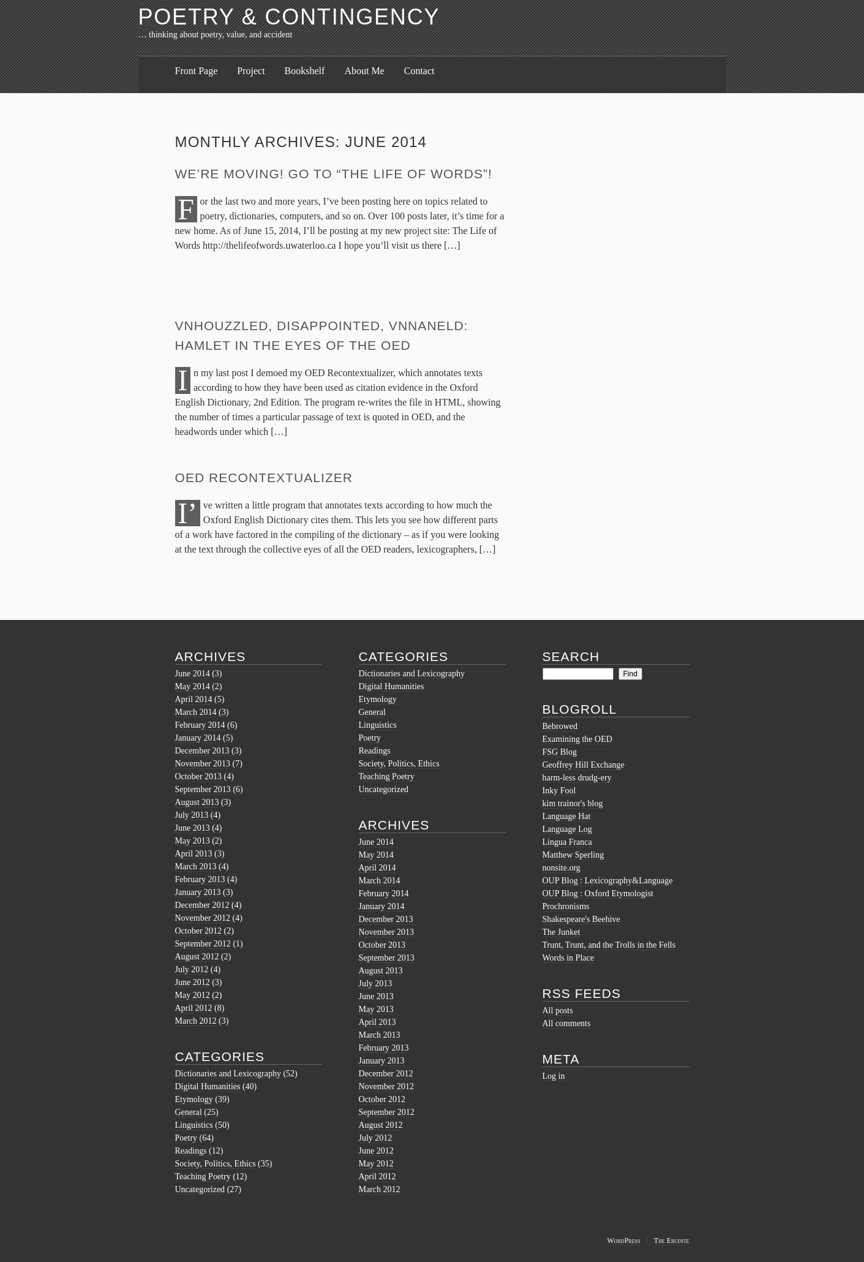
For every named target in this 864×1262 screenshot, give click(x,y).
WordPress (623, 1240)
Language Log (567, 829)
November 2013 (203, 763)
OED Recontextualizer (264, 477)
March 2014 (196, 712)
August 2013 (197, 802)
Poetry (186, 1138)
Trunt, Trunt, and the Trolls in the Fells (609, 945)
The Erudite (671, 1240)
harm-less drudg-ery (577, 777)
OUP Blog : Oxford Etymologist (598, 893)
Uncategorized (200, 1189)
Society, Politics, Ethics (215, 1163)
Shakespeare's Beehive (581, 919)
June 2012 (192, 982)
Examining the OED (577, 739)
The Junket (561, 932)
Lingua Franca (567, 842)
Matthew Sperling (573, 855)
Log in (554, 1076)
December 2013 (202, 750)
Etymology (194, 1099)
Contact (419, 71)
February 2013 (200, 879)
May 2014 (192, 686)
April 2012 (193, 1008)
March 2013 (196, 866)
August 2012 (197, 956)
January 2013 (198, 892)
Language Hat (567, 816)
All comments (567, 1023)
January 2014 (198, 737)
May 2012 (192, 995)
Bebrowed (560, 726)
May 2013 (192, 840)
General (188, 1112)
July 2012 (192, 969)
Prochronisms (566, 906)
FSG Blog (560, 752)
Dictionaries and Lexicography (228, 1073)
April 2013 (193, 853)
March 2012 (196, 1021)
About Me (364, 71)
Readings (191, 1150)
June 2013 (192, 828)
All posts (558, 1010)
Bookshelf (305, 71)
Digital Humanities (208, 1086)
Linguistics (194, 1125)
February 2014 (200, 725)
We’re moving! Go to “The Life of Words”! (333, 174)
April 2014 (193, 699)
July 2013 (192, 815)
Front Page (196, 71)
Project (251, 71)
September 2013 (203, 789)
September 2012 (203, 943)
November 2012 (203, 918)
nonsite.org (561, 867)
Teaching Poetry (203, 1176)
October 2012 (198, 930)
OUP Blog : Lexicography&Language (608, 880)
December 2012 (202, 905)
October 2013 (198, 776)
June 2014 (192, 673)
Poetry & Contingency (289, 16)
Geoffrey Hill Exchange (584, 764)
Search (571, 656)
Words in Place (568, 957)
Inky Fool (559, 790)
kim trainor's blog (573, 803)
